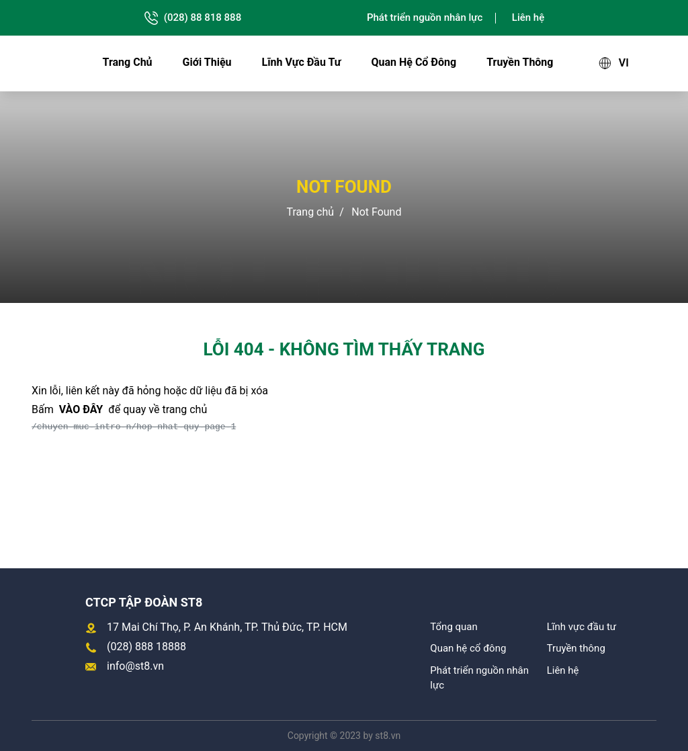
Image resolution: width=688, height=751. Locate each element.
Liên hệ (528, 17)
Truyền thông (519, 62)
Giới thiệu (207, 62)
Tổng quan (453, 627)
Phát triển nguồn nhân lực (424, 17)
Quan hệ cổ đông (413, 62)
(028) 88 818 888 (192, 18)
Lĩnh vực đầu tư (301, 62)
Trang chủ (128, 62)
